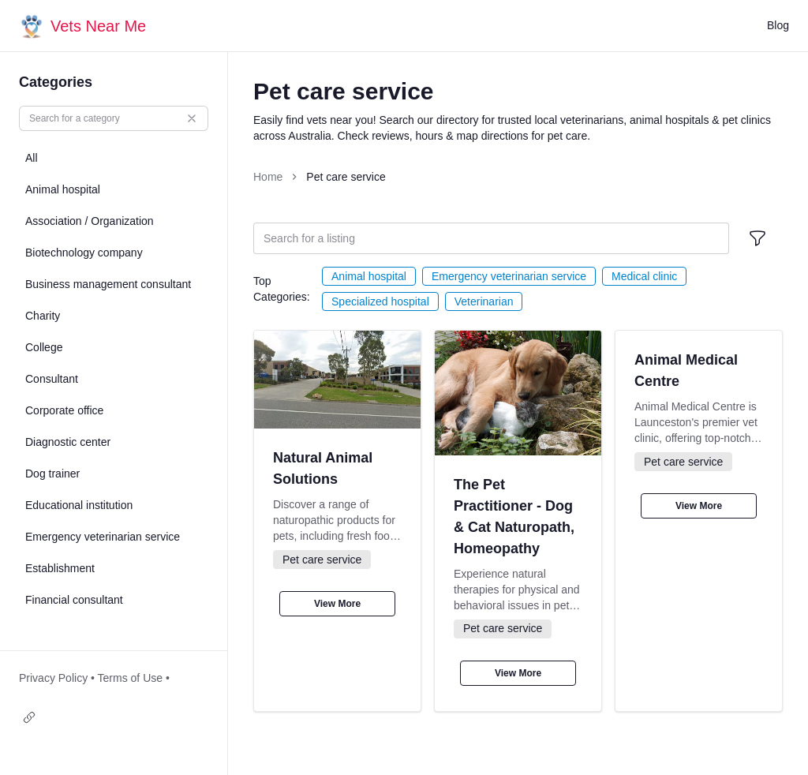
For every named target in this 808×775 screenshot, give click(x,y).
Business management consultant (108, 284)
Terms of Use (130, 678)
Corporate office (64, 410)
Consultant (51, 379)
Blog (778, 25)
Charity (42, 315)
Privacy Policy (53, 678)
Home (267, 176)
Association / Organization (89, 221)
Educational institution (79, 505)
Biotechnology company (84, 252)
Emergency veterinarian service (509, 276)
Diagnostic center (67, 442)
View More (337, 603)
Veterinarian (484, 301)
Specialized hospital (380, 301)
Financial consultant (74, 599)
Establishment (60, 568)
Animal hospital (368, 276)
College (43, 347)
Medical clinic (644, 276)
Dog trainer (52, 473)
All (31, 158)
